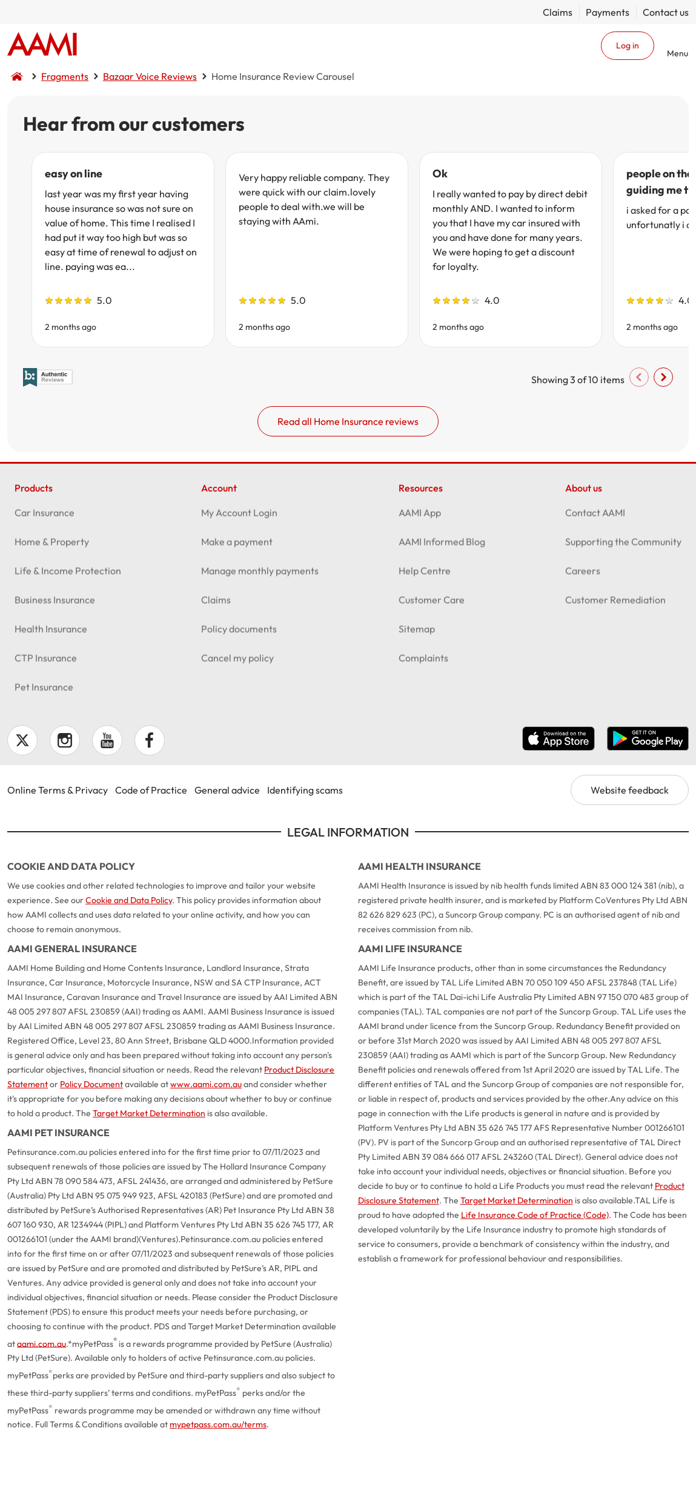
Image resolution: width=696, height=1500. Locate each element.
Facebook (149, 798)
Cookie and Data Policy (128, 958)
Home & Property (52, 604)
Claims (557, 12)
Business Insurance (55, 662)
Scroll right (650, 422)
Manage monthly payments (260, 633)
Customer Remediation (615, 662)
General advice (227, 848)
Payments (607, 12)
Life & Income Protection (68, 633)
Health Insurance (51, 691)
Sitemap (417, 691)
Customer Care (432, 662)
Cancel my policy (237, 720)
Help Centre (425, 633)
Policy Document (91, 1142)
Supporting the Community (623, 604)
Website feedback (630, 848)
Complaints (423, 720)
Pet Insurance (44, 749)
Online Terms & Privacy (57, 848)
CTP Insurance (46, 720)
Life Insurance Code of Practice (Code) (535, 1273)
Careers (582, 633)
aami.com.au (41, 1401)
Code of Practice (151, 848)
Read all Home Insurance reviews (348, 466)
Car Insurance (45, 575)
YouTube (107, 798)
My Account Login (239, 575)
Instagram (65, 798)
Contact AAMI (595, 575)
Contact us (666, 12)
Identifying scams (305, 848)
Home (42, 45)
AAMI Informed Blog (442, 604)
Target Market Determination (149, 1171)
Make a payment (237, 604)
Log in (627, 45)
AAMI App (420, 575)
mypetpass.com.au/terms (218, 1483)
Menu (677, 53)
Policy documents (239, 691)
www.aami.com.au (206, 1142)
